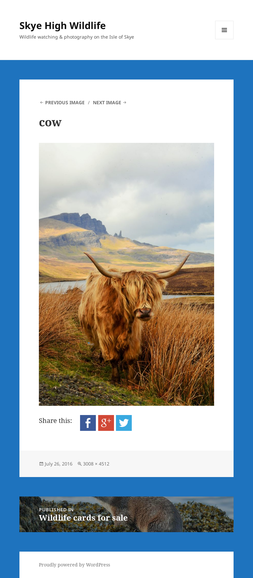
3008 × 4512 (96, 464)
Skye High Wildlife (62, 25)
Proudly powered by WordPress (74, 565)
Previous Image (65, 102)
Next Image (107, 102)
